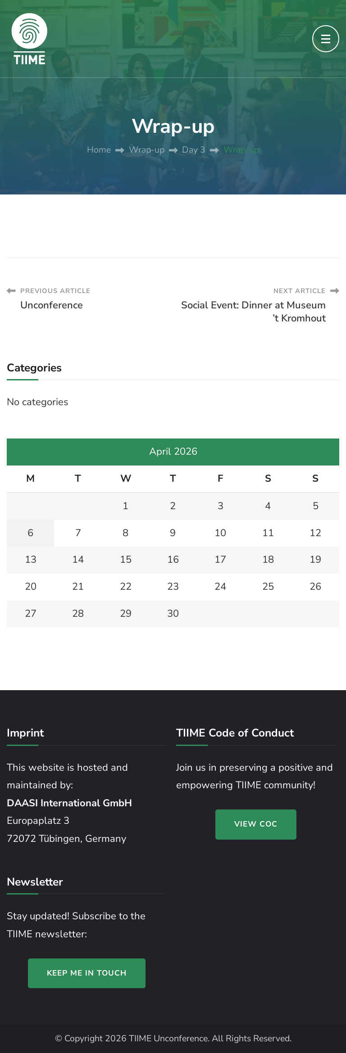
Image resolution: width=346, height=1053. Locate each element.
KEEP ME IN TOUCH (87, 973)
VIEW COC (256, 824)
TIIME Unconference (168, 1038)
